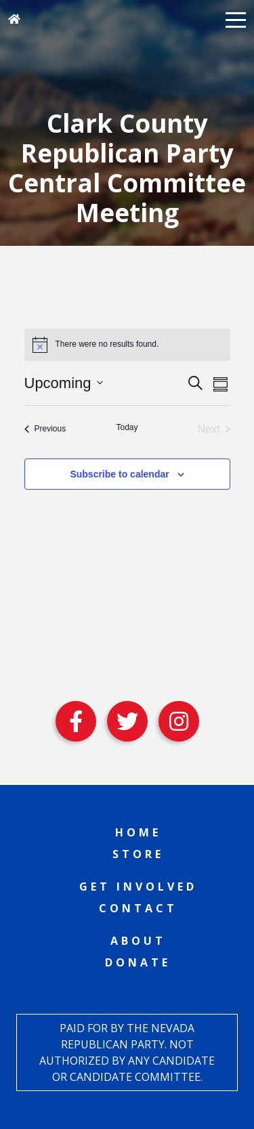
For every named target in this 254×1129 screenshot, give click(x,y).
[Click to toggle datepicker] (63, 383)
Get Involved (138, 886)
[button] (236, 19)
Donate (138, 962)
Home (138, 832)
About (138, 940)
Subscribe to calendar (119, 474)
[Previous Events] (45, 429)
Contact (138, 908)
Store (138, 854)
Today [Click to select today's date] (126, 427)
